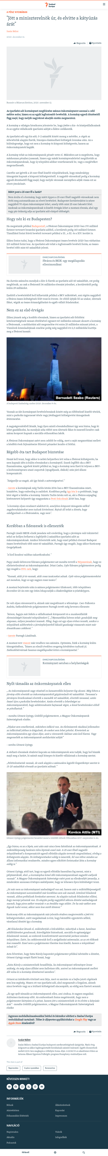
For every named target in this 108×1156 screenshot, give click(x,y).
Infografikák (61, 1137)
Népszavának (85, 562)
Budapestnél (38, 226)
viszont (26, 643)
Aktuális (10, 1137)
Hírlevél (25, 1152)
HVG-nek (26, 569)
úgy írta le (72, 491)
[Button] (79, 43)
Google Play (81, 1019)
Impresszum (61, 1116)
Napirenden (12, 1132)
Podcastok (11, 1143)
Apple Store (14, 1023)
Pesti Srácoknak (59, 499)
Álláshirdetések (62, 1105)
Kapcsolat (60, 1110)
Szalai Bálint (12, 31)
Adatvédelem (13, 1110)
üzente (11, 488)
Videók (58, 1132)
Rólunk (10, 1105)
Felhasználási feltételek (18, 1116)
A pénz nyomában (17, 12)
